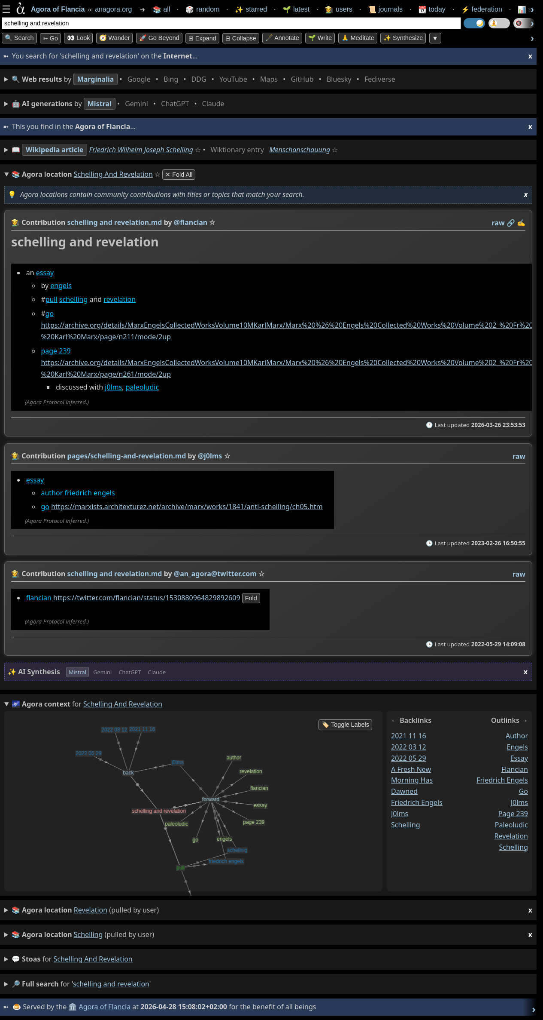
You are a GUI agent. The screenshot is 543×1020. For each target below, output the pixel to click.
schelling (73, 299)
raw (498, 222)
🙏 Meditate (357, 37)
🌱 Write (320, 37)
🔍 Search (19, 37)
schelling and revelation (93, 959)
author (52, 492)
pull (52, 299)
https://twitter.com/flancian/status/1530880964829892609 (146, 597)
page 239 (55, 351)
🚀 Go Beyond (159, 37)
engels (61, 285)
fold (251, 598)
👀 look (78, 37)
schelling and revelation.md (114, 222)
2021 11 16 (408, 735)
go (50, 313)
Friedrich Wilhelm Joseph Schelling (141, 149)
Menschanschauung (299, 149)
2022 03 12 (408, 747)
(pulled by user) (272, 910)
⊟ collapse (240, 38)
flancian (39, 597)
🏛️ (72, 1006)
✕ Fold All (178, 174)
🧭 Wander (114, 37)
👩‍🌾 (15, 222)
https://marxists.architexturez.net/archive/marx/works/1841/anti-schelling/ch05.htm (186, 506)
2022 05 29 (408, 758)
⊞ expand (202, 38)
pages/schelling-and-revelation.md (126, 456)
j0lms (113, 387)
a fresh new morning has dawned (412, 780)
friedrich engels (89, 492)
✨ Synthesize (403, 37)
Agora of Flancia (105, 1006)
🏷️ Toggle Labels (345, 724)
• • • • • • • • (205, 79)
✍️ (521, 222)
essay (45, 272)
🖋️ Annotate (282, 37)
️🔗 (511, 222)
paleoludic (142, 387)
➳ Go (50, 38)
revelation (119, 299)
